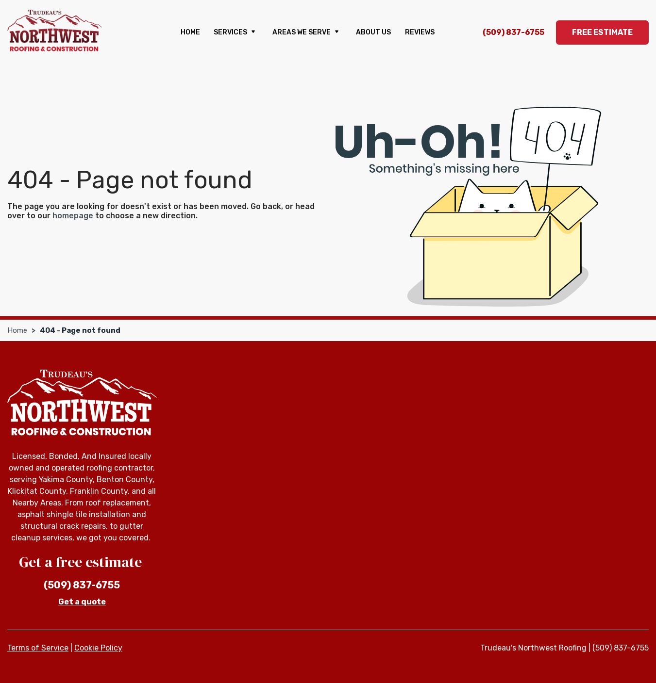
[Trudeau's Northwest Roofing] (54, 30)
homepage (72, 215)
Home (190, 32)
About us (373, 32)
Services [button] (236, 32)
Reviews (420, 32)
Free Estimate (602, 32)
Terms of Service (37, 647)
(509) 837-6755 (513, 32)
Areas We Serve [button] (307, 32)
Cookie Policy (98, 647)
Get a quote (82, 601)
